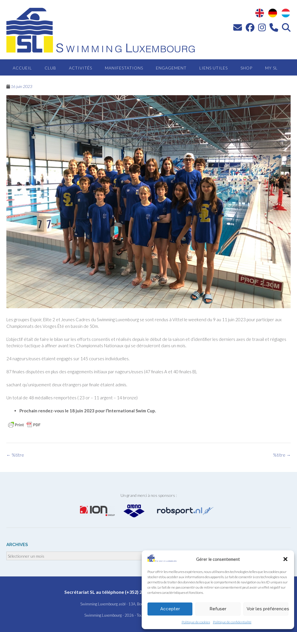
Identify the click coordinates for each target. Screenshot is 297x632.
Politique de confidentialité (232, 622)
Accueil (22, 67)
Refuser (217, 608)
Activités (80, 67)
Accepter (170, 608)
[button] (285, 559)
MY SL (271, 67)
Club (50, 67)
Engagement (171, 67)
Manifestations (124, 67)
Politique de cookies (196, 622)
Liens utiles (213, 67)
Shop (246, 67)
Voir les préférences (267, 608)
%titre (282, 455)
